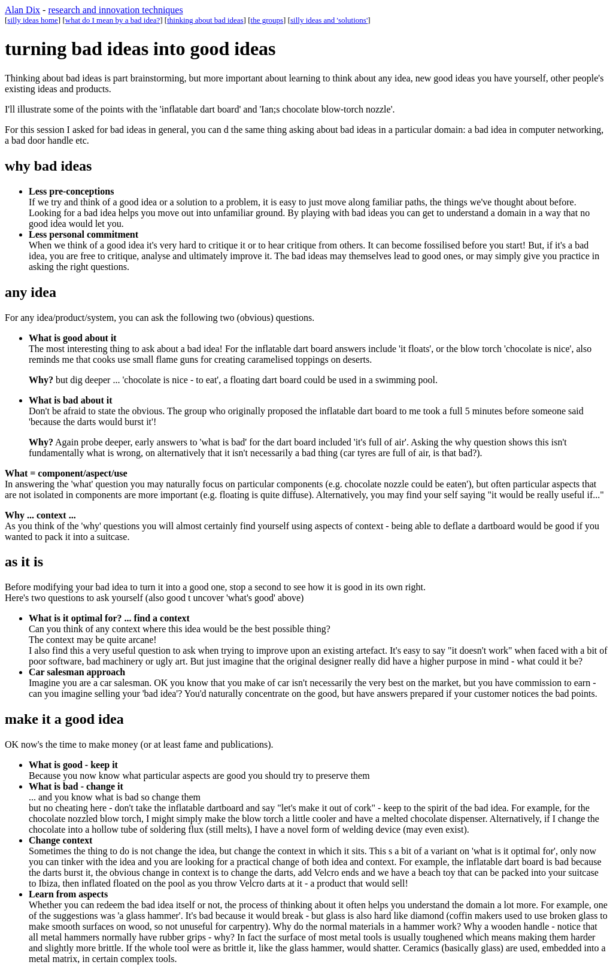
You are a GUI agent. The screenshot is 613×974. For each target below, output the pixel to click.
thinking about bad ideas (205, 20)
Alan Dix (22, 10)
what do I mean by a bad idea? (112, 20)
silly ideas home (32, 20)
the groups (267, 20)
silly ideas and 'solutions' (329, 20)
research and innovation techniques (115, 10)
